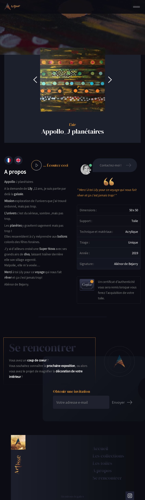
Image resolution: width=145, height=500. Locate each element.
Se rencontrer (107, 478)
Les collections (108, 455)
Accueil (100, 448)
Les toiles (102, 463)
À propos (102, 470)
